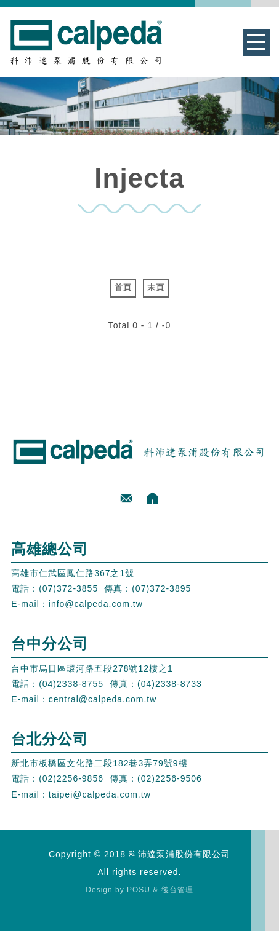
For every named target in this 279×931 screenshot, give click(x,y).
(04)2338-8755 (71, 684)
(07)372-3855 (68, 588)
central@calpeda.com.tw (103, 699)
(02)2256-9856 (71, 778)
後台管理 (177, 889)
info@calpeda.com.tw (96, 604)
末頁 (155, 287)
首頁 (123, 287)
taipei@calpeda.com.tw (100, 794)
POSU (138, 889)
